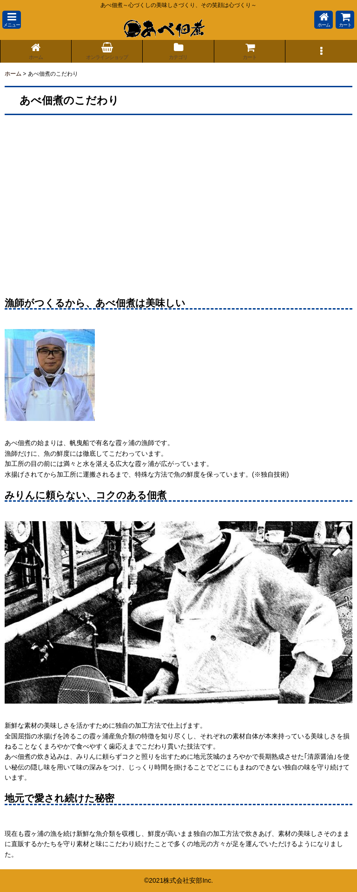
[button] (11, 20)
